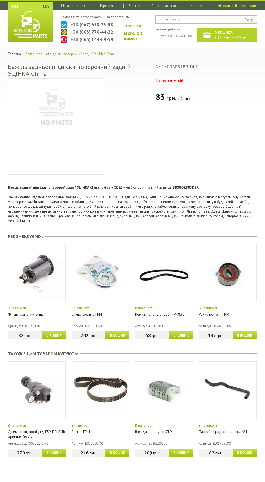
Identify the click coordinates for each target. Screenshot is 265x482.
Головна (14, 54)
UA (46, 6)
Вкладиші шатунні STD (153, 431)
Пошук (249, 19)
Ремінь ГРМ (81, 431)
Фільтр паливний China (26, 314)
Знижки (134, 5)
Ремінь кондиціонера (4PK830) (160, 314)
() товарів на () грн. (231, 34)
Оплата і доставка (165, 5)
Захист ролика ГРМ (87, 314)
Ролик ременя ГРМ (214, 314)
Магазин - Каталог (75, 5)
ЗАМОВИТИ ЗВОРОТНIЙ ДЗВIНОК (133, 32)
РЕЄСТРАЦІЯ (247, 6)
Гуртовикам (109, 5)
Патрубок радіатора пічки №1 (223, 431)
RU (15, 6)
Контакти (197, 5)
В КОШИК (53, 335)
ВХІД (226, 6)
